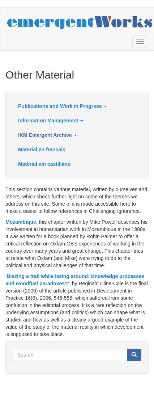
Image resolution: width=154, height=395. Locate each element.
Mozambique (20, 222)
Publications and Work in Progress (62, 106)
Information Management (50, 120)
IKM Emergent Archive (47, 135)
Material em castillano (44, 164)
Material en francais (41, 149)
